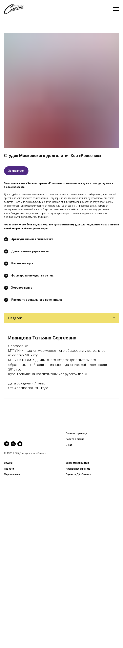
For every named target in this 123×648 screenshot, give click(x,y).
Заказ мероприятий (77, 463)
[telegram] (6, 443)
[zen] (19, 443)
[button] (16, 170)
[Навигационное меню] (116, 9)
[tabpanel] (61, 361)
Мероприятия (12, 474)
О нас (69, 445)
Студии (8, 463)
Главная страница (76, 433)
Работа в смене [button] (75, 439)
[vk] (13, 443)
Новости (9, 468)
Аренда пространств (78, 468)
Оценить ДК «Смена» (78, 474)
